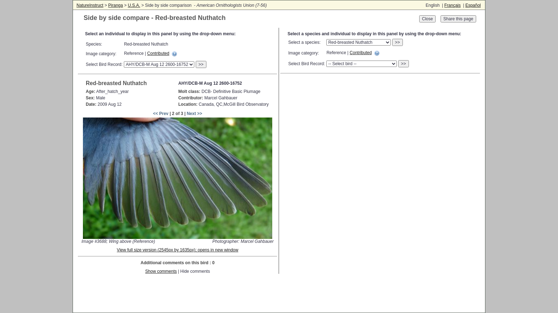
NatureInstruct (90, 5)
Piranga (115, 5)
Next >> (194, 113)
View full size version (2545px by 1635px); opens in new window (177, 249)
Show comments (161, 271)
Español (473, 5)
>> (201, 64)
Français (452, 5)
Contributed (158, 53)
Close (427, 18)
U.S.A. (134, 5)
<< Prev (160, 113)
